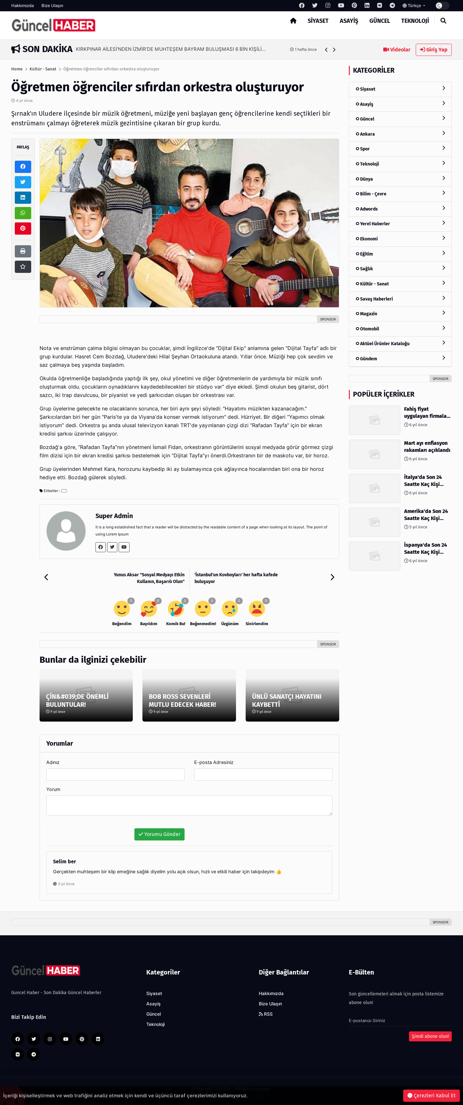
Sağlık (400, 268)
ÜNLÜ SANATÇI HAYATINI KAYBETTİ (287, 700)
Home (17, 69)
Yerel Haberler (400, 223)
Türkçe (412, 5)
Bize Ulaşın (52, 5)
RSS (266, 1014)
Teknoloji (415, 20)
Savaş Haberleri (400, 299)
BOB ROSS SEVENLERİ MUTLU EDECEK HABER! (182, 700)
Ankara (400, 134)
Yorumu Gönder (159, 834)
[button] (326, 49)
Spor (400, 149)
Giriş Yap (434, 50)
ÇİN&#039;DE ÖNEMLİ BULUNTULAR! (77, 700)
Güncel (379, 20)
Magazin (400, 313)
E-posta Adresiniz (213, 762)
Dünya (400, 179)
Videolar (396, 50)
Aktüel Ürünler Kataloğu (400, 343)
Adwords (400, 209)
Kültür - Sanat (43, 69)
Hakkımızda (22, 5)
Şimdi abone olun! (430, 1036)
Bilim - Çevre (400, 194)
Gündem (400, 358)
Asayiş (349, 20)
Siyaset (318, 20)
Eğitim (400, 254)
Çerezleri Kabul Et (431, 1095)
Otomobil (400, 329)
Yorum (53, 789)
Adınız (52, 762)
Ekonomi (400, 239)
